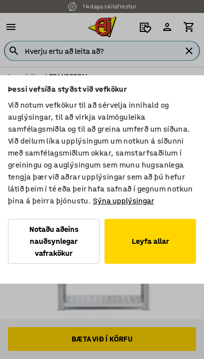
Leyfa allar (150, 241)
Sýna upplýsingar (123, 200)
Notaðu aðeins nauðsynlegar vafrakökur (54, 241)
